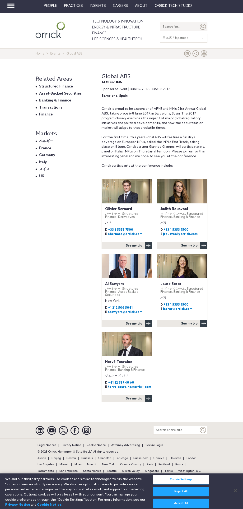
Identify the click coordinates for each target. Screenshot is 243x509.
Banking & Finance (55, 100)
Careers (120, 6)
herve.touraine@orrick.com (129, 387)
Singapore (152, 471)
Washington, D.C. (189, 471)
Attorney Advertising (125, 445)
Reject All (180, 494)
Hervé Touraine (127, 365)
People (50, 6)
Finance (99, 33)
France (45, 148)
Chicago (122, 458)
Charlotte (104, 458)
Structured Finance (56, 86)
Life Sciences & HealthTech (117, 39)
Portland (164, 464)
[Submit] (203, 27)
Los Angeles (45, 464)
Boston (71, 458)
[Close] (235, 493)
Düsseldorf (140, 458)
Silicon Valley (131, 471)
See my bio (139, 245)
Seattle (112, 471)
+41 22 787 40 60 (121, 383)
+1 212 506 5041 (120, 308)
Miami (64, 464)
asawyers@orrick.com (125, 312)
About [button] (141, 6)
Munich (92, 464)
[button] (195, 55)
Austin (41, 458)
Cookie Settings (181, 482)
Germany (47, 155)
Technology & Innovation (117, 21)
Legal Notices (46, 445)
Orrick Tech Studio (173, 6)
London (191, 458)
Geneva (158, 458)
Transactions (50, 107)
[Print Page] (204, 55)
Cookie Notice (96, 445)
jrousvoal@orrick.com (180, 234)
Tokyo (168, 471)
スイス (44, 169)
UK (41, 176)
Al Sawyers (127, 289)
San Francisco (68, 471)
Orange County (130, 464)
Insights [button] (98, 6)
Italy (43, 162)
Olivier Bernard (127, 213)
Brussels (87, 458)
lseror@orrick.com (177, 309)
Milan (78, 464)
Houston (175, 458)
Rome (179, 464)
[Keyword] (203, 430)
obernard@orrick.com (125, 234)
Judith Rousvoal (182, 213)
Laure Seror (182, 287)
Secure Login (154, 445)
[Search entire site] (176, 430)
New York (108, 464)
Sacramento (45, 471)
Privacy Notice (71, 445)
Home (40, 53)
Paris (150, 464)
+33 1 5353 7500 (120, 230)
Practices (73, 6)
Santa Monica (92, 471)
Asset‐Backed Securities (60, 94)
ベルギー (46, 141)
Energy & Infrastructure (116, 27)
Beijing (56, 458)
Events (55, 53)
